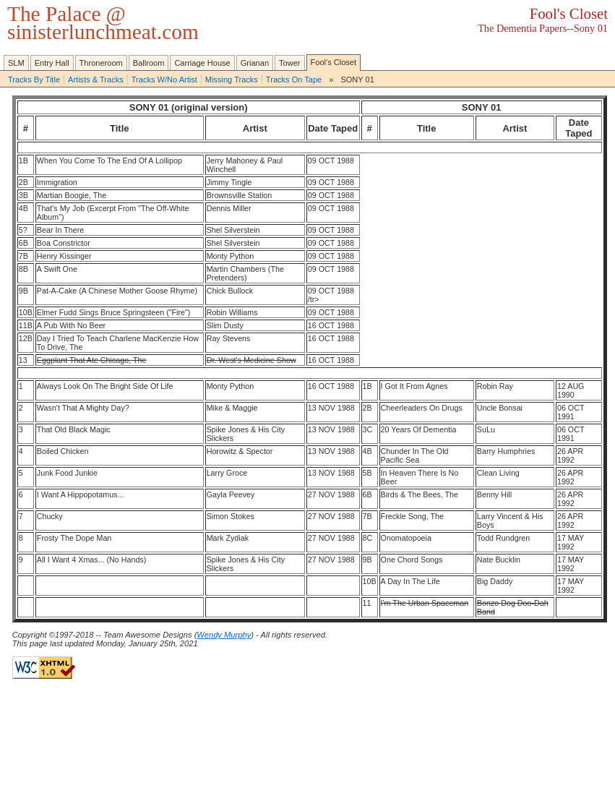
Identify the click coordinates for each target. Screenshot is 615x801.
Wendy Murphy (224, 634)
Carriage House (202, 63)
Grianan (255, 63)
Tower (289, 63)
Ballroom (149, 63)
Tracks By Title (34, 79)
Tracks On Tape (294, 79)
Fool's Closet (334, 62)
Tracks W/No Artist (164, 79)
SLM (16, 63)
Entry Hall (52, 63)
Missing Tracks (231, 79)
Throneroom (101, 63)
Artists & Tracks (96, 79)
